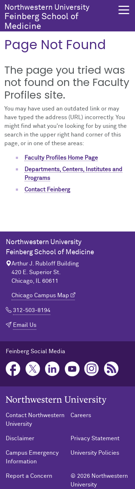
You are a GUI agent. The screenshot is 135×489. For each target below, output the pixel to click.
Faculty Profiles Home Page (61, 158)
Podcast (111, 369)
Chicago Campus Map (40, 295)
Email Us (24, 325)
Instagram (91, 369)
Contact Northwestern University (35, 419)
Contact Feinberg (47, 189)
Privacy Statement (95, 438)
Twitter (33, 369)
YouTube (72, 369)
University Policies (95, 453)
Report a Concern (29, 476)
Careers (81, 415)
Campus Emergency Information (32, 457)
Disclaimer (20, 438)
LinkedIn (52, 369)
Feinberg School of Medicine (59, 17)
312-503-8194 (31, 310)
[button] (123, 10)
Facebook (13, 369)
